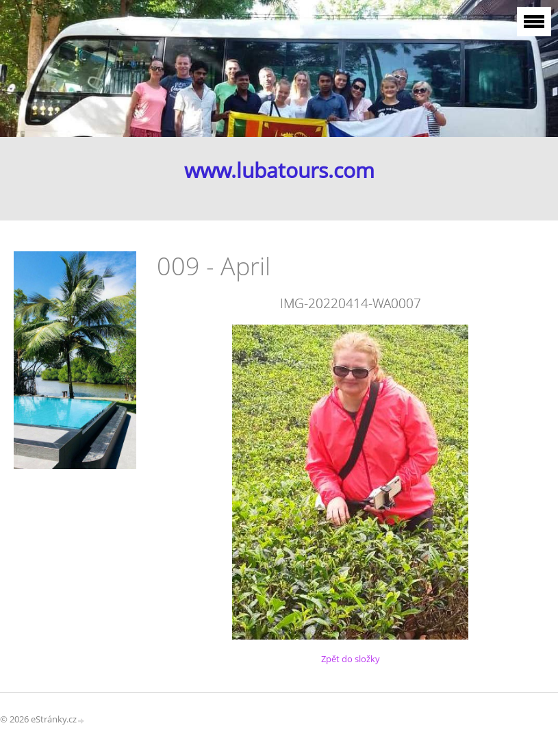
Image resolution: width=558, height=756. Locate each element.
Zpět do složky (350, 659)
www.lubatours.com (279, 170)
